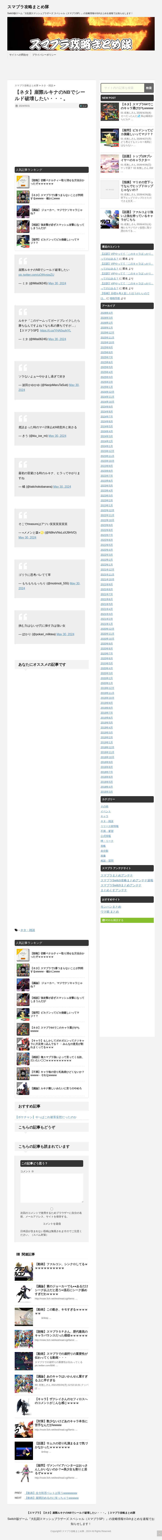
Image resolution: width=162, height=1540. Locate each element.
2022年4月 (107, 549)
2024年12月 (107, 391)
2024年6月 (107, 421)
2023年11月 (107, 456)
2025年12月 (107, 332)
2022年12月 (107, 510)
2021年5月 (107, 604)
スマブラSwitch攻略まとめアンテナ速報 (127, 880)
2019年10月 (107, 697)
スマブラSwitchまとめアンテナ (121, 885)
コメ (83, 106)
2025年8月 (107, 352)
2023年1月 (107, 505)
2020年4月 (107, 668)
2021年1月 (107, 623)
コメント (27, 1171)
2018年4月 (107, 786)
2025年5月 (107, 367)
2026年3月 (107, 317)
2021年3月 (107, 614)
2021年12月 (107, 569)
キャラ (104, 816)
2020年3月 (107, 673)
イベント (106, 811)
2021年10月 (107, 579)
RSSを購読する (113, 920)
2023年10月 (107, 461)
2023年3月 (107, 495)
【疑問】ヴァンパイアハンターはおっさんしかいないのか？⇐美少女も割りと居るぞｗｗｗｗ (61, 1469)
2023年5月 (107, 485)
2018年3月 (107, 791)
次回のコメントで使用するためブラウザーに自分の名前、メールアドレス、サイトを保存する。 (51, 1214)
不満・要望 (107, 831)
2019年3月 (107, 732)
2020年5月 (107, 663)
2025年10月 (107, 342)
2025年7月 (107, 357)
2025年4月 (107, 372)
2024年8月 (107, 411)
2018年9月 (107, 762)
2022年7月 (107, 535)
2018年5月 (107, 781)
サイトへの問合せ (18, 54)
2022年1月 (107, 564)
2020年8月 (107, 648)
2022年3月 (107, 554)
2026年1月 (107, 327)
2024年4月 (107, 431)
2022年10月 (107, 520)
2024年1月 (107, 446)
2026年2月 (107, 322)
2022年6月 (107, 540)
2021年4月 (107, 609)
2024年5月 (107, 426)
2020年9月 (107, 643)
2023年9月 (107, 465)
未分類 (104, 850)
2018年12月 (107, 747)
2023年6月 (107, 480)
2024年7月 (107, 416)
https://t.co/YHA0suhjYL (55, 330)
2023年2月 (107, 500)
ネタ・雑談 (27, 930)
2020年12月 (107, 628)
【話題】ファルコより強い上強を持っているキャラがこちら (137, 215)
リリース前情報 (110, 826)
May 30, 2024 (57, 283)
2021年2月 (107, 618)
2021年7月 (107, 594)
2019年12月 (107, 688)
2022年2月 (107, 559)
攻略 (103, 845)
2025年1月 (107, 386)
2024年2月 (107, 441)
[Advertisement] (52, 137)
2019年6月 (107, 717)
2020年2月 (107, 678)
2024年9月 (107, 406)
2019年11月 (107, 693)
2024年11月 (107, 396)
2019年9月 (107, 702)
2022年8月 (107, 530)
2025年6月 (107, 362)
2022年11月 (107, 515)
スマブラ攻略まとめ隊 (28, 7)
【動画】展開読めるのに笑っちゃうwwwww (52, 1497)
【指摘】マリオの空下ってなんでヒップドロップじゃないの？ (137, 186)
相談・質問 (107, 860)
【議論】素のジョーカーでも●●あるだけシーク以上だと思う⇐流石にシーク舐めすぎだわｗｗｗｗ (61, 1290)
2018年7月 (107, 772)
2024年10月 (107, 401)
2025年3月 (107, 377)
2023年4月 (107, 490)
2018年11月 (107, 752)
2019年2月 (107, 737)
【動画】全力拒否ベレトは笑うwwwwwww (51, 1492)
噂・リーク (107, 840)
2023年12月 (107, 451)
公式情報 (106, 836)
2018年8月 (107, 767)
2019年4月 (107, 727)
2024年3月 (107, 436)
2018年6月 (107, 776)
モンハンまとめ (111, 906)
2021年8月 (107, 589)
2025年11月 (107, 337)
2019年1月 (107, 742)
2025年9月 (107, 347)
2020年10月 (107, 638)
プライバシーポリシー (44, 54)
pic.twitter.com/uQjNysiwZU (36, 274)
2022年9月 (107, 525)
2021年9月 (107, 584)
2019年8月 (107, 707)
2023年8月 (107, 470)
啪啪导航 (115, 298)
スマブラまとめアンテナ (117, 875)
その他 (104, 806)
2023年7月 (107, 475)
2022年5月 (107, 544)
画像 (103, 855)
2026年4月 (107, 312)
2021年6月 (107, 599)
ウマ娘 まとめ (110, 911)
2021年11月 (107, 574)
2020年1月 (107, 683)
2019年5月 (107, 722)
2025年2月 (107, 382)
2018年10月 (107, 757)
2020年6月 (107, 658)
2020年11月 (107, 633)
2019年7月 (107, 712)
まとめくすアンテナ (114, 890)
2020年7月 (107, 653)
